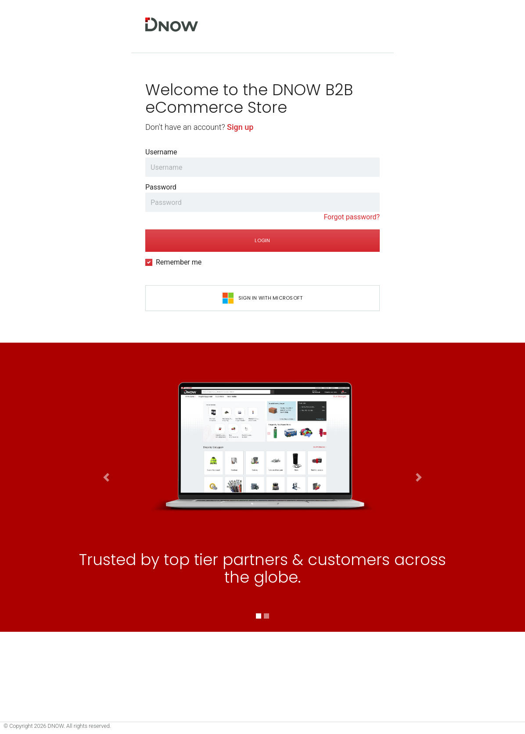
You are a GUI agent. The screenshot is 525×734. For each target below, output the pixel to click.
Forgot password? (352, 217)
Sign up (240, 127)
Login (262, 240)
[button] (106, 603)
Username (161, 152)
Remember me (178, 262)
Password (160, 187)
